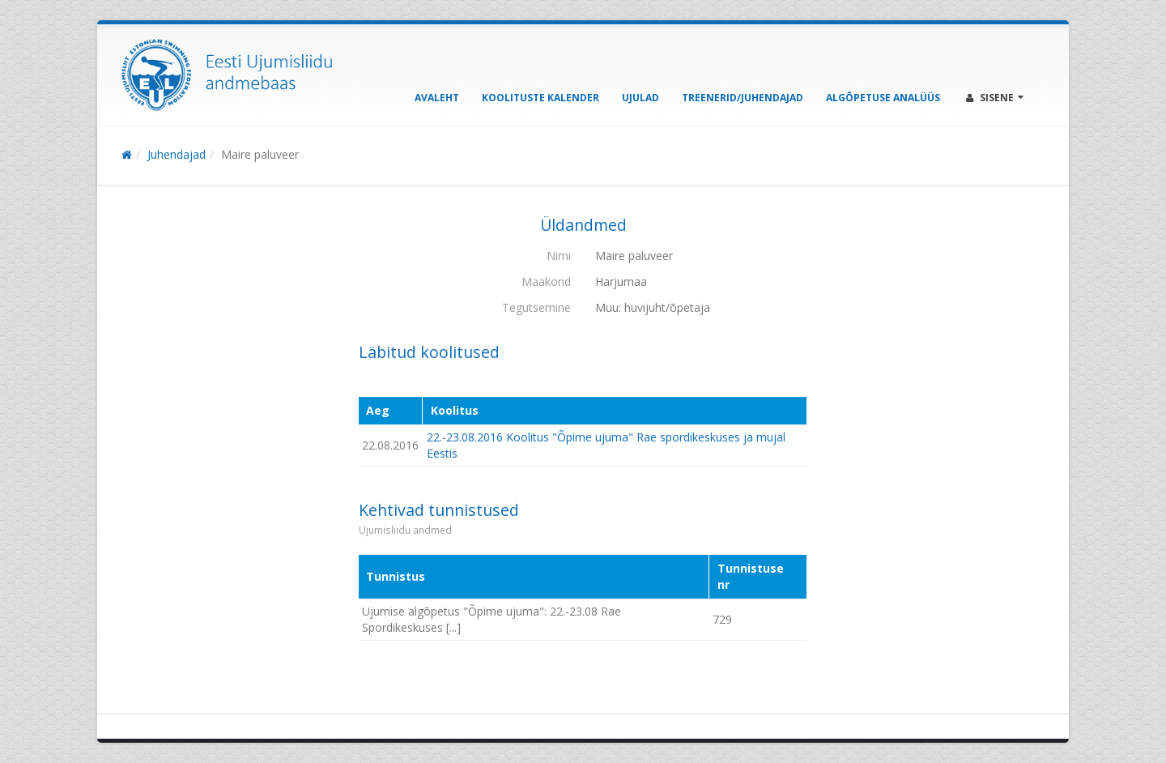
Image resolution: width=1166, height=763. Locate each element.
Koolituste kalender (540, 97)
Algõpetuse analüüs (883, 97)
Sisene (994, 97)
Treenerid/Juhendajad (742, 97)
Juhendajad (176, 154)
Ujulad (640, 97)
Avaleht (437, 97)
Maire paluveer (260, 154)
